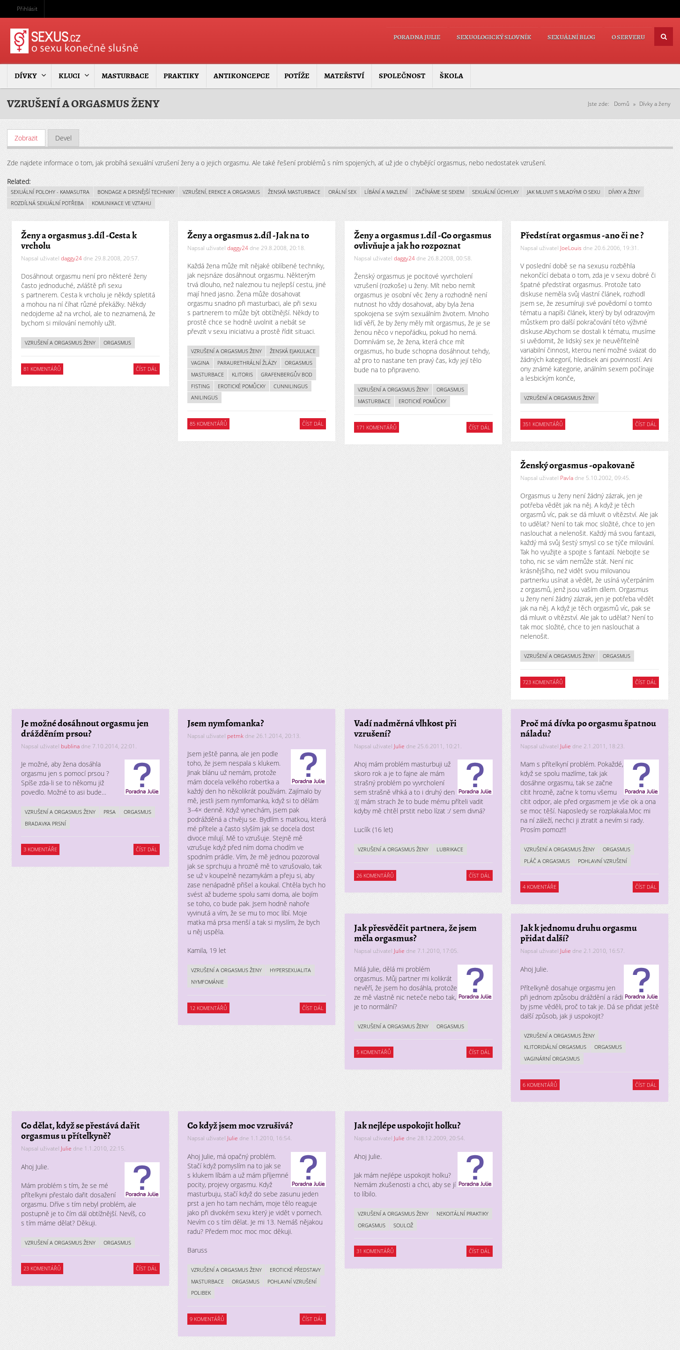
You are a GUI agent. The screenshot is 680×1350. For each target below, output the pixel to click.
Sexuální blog (564, 36)
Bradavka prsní (45, 823)
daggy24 (71, 258)
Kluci (69, 76)
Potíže (297, 76)
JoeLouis (571, 248)
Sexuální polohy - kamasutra (50, 191)
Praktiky (181, 76)
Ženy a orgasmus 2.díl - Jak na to (249, 235)
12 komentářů (209, 1007)
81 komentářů (42, 368)
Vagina (201, 362)
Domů (621, 104)
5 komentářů (373, 1051)
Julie (399, 746)
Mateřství (344, 76)
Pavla (567, 478)
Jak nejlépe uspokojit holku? (407, 1125)
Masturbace (125, 76)
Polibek (201, 1292)
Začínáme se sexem (439, 191)
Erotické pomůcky (242, 385)
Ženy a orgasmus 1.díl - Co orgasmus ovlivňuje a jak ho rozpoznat (422, 240)
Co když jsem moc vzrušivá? (240, 1125)
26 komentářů (375, 875)
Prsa (109, 811)
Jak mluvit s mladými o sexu (563, 191)
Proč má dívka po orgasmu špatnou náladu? (589, 727)
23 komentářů (42, 1268)
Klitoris (242, 374)
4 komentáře (540, 886)
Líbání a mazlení (385, 191)
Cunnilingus (291, 385)
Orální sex (342, 191)
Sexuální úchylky (495, 191)
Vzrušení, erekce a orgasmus (221, 191)
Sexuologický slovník (482, 36)
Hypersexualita (290, 970)
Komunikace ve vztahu (121, 203)
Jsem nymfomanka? (226, 722)
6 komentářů (540, 1084)
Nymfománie (208, 981)
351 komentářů (543, 424)
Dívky (26, 76)
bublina (70, 746)
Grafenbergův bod (287, 374)
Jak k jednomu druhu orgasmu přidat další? (579, 933)
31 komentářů (375, 1250)
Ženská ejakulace (293, 350)
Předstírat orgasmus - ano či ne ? (582, 235)
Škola (451, 76)
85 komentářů (209, 423)
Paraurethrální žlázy (247, 362)
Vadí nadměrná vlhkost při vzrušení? (405, 727)
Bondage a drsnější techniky (136, 191)
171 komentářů (376, 427)
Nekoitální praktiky (384, 1224)
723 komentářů (543, 682)
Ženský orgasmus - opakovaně (578, 465)
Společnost (402, 76)
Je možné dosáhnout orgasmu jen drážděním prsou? (84, 727)
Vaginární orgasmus (552, 1058)
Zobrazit (30, 137)
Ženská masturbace (294, 191)
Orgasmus (117, 342)
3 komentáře (40, 849)
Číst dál (148, 368)
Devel (63, 137)
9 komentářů (207, 1318)
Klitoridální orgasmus (556, 1046)
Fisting (201, 385)
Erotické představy (295, 1269)
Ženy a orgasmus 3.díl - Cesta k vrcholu (79, 240)
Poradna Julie (400, 36)
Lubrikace (449, 849)
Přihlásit (27, 9)
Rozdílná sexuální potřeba (47, 203)
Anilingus (205, 397)
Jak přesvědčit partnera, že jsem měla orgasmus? (415, 933)
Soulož (463, 1224)
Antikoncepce (242, 76)
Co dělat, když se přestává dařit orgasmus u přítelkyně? (80, 1130)
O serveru (626, 36)
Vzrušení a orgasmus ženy (60, 342)
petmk (236, 735)
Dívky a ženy (655, 104)
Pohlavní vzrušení (603, 860)
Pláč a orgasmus (547, 860)
